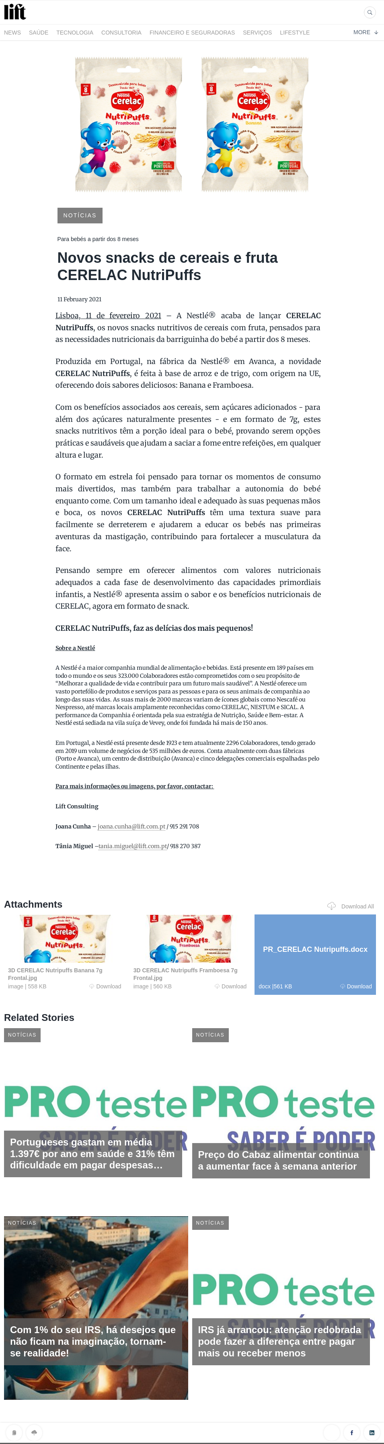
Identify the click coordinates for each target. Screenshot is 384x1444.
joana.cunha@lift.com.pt (131, 826)
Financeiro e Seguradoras (192, 32)
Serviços (257, 32)
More (365, 32)
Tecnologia (74, 32)
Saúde (38, 32)
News (12, 32)
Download (105, 986)
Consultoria (121, 32)
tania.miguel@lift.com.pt (133, 846)
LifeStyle (295, 32)
